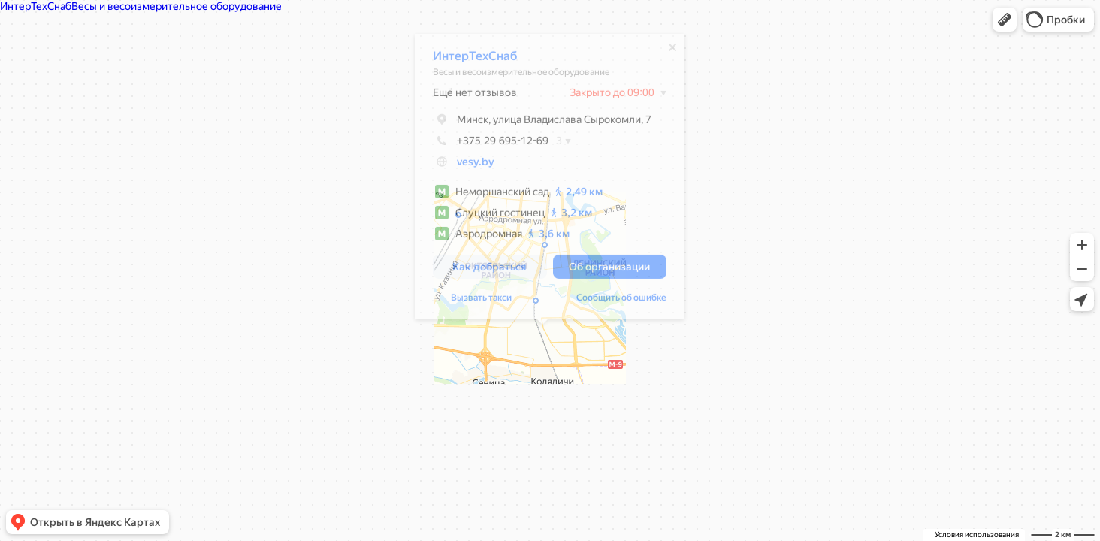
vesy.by (468, 165)
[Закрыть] (665, 51)
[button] (1005, 20)
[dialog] (542, 180)
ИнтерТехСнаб (467, 60)
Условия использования (977, 534)
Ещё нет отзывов (467, 96)
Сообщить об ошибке (614, 301)
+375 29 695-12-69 (483, 144)
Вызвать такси (473, 301)
